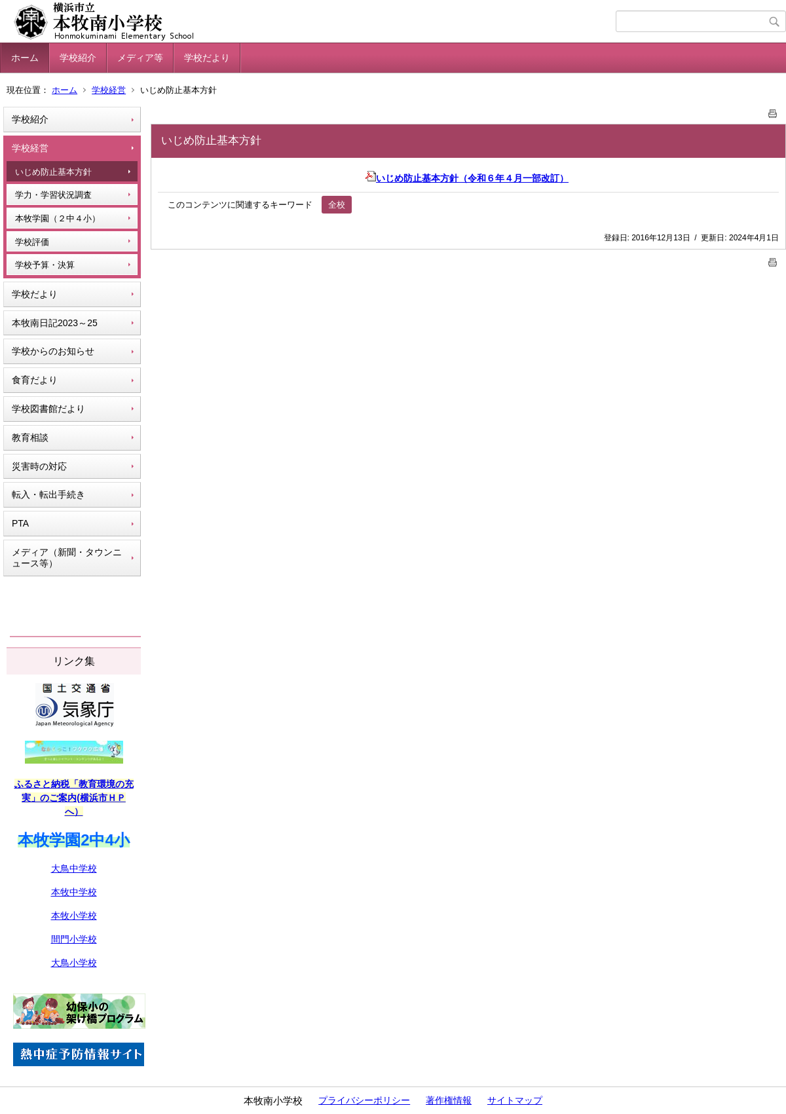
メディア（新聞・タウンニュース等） (67, 557)
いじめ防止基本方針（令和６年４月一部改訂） (467, 178)
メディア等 (140, 57)
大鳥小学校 (74, 962)
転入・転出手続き (48, 494)
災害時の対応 (39, 466)
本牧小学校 (74, 915)
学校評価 (32, 242)
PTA (20, 523)
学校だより (207, 57)
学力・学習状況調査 (53, 195)
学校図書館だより (48, 408)
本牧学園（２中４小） (57, 218)
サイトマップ (514, 1100)
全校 (336, 205)
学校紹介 (78, 57)
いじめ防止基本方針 (53, 172)
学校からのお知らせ (53, 351)
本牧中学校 (74, 892)
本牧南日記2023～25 (55, 323)
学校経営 (109, 90)
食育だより (35, 380)
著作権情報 (449, 1100)
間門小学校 (74, 939)
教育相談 (30, 437)
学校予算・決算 (45, 265)
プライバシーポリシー (364, 1100)
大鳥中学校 (74, 868)
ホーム (25, 57)
